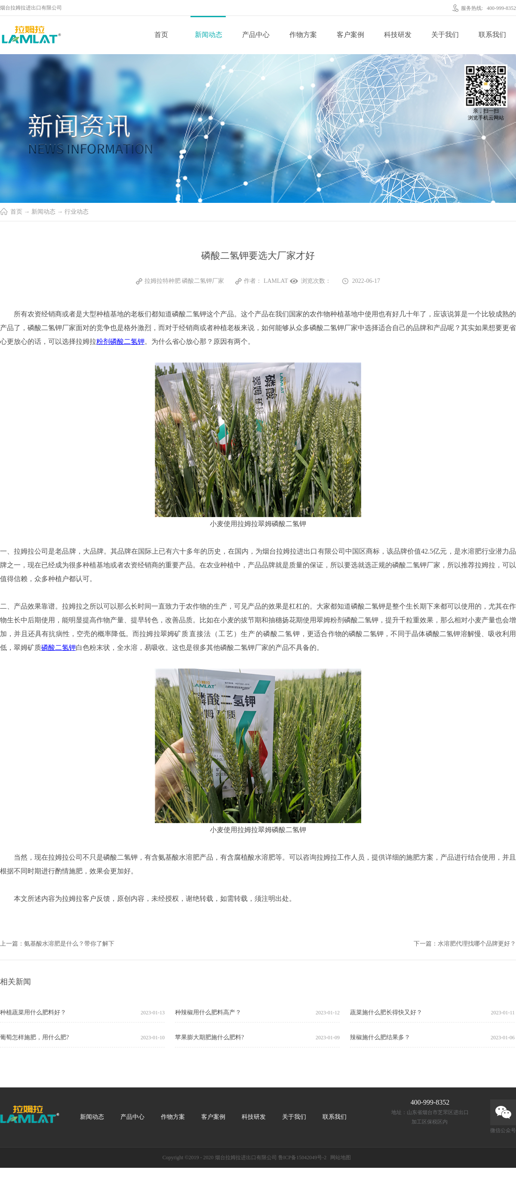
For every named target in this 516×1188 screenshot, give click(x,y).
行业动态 (76, 211)
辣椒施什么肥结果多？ (380, 1037)
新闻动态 (43, 211)
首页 (161, 34)
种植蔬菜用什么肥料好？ (33, 1012)
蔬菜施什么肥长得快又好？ (386, 1012)
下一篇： (465, 943)
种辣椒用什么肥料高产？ (208, 1012)
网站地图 (339, 1157)
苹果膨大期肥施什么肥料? (209, 1037)
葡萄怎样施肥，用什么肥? (34, 1037)
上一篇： (57, 943)
